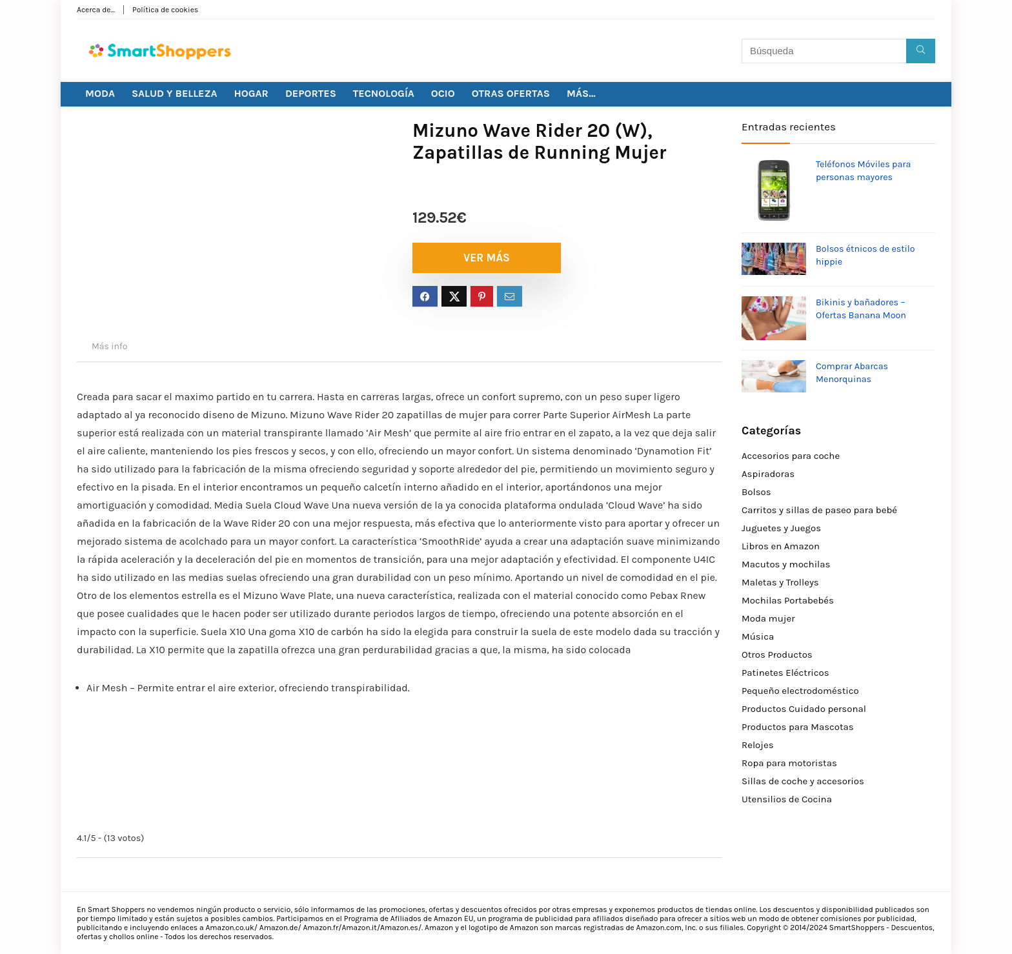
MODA (100, 93)
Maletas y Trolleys (780, 582)
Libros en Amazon (781, 546)
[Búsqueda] (920, 51)
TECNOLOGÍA (383, 93)
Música (758, 636)
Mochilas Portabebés (788, 600)
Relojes (758, 745)
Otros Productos (777, 654)
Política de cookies (165, 9)
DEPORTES (310, 93)
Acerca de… (96, 9)
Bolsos (756, 492)
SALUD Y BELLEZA (175, 93)
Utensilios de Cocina (787, 799)
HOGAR (251, 93)
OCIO (443, 93)
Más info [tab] (109, 346)
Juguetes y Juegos (781, 528)
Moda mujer (768, 618)
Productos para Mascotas (798, 727)
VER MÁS (486, 257)
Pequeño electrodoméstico (800, 690)
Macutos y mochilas (786, 564)
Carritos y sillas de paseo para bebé (819, 510)
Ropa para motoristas (789, 763)
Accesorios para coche (791, 456)
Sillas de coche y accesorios (803, 781)
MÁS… (581, 93)
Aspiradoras (768, 474)
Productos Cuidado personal (804, 709)
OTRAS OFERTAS (511, 93)
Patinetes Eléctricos (785, 672)
